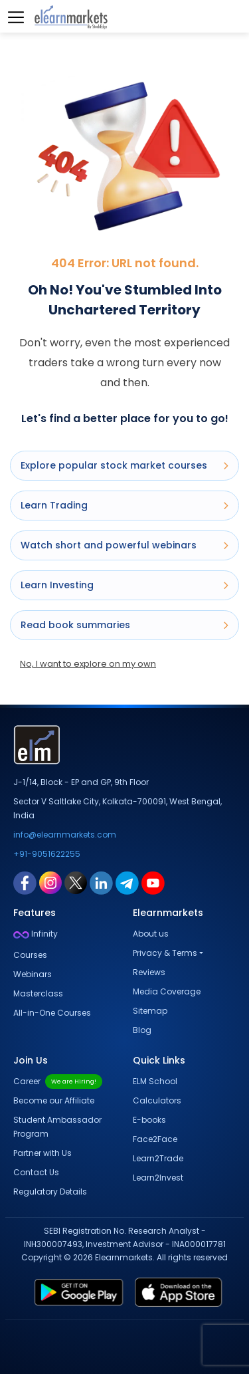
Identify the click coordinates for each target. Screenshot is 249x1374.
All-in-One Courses (52, 1012)
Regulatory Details (50, 1191)
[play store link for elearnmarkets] (76, 1292)
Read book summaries (124, 624)
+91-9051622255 (46, 853)
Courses (30, 955)
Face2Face (155, 1139)
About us (151, 933)
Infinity (35, 933)
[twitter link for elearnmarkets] (75, 882)
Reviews (149, 972)
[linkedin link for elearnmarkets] (101, 882)
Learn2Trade (158, 1158)
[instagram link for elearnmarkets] (50, 882)
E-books (149, 1119)
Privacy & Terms (165, 953)
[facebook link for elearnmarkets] (25, 882)
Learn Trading (124, 505)
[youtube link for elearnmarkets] (153, 882)
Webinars (32, 974)
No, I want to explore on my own (88, 663)
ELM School (155, 1081)
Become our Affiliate (53, 1100)
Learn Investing (124, 585)
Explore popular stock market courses (124, 465)
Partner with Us (42, 1153)
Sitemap (150, 1010)
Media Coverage (167, 991)
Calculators (157, 1100)
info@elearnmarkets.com (64, 834)
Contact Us (36, 1172)
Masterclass (38, 993)
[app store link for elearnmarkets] (181, 1292)
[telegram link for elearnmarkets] (127, 882)
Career (57, 1081)
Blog (142, 1030)
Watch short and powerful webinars (124, 545)
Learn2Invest (158, 1177)
